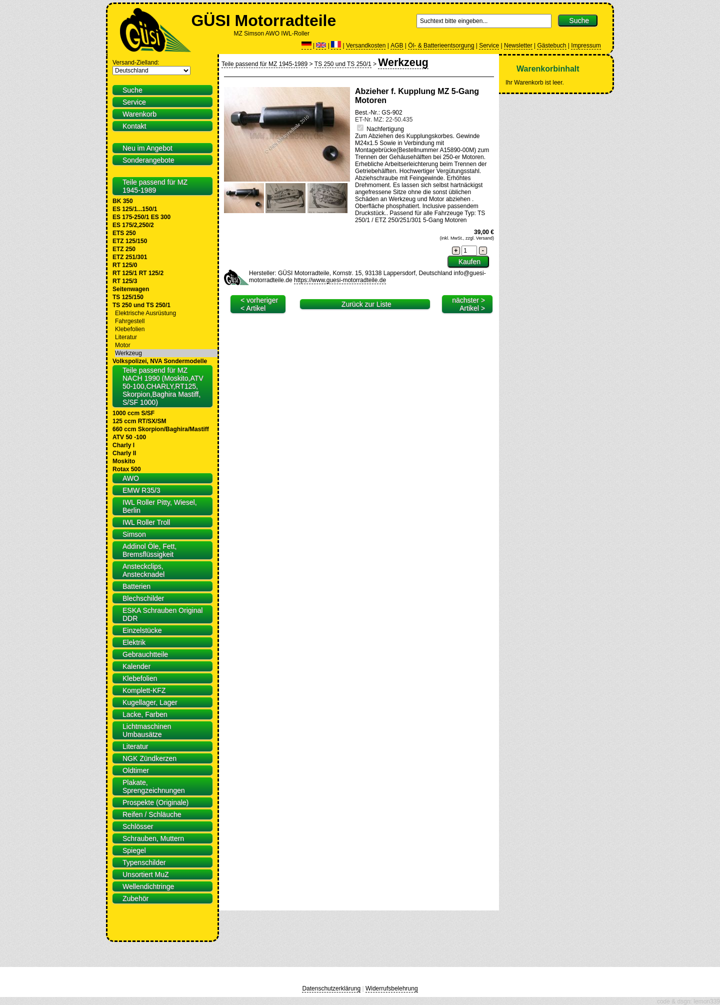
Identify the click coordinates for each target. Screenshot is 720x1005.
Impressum (585, 45)
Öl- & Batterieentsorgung (441, 45)
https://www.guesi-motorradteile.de (340, 280)
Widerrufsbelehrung (392, 988)
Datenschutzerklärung (331, 988)
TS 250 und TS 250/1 (343, 64)
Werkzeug (403, 63)
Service (489, 45)
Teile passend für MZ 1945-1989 (265, 64)
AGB (396, 45)
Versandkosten (366, 45)
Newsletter (518, 45)
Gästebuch (551, 45)
